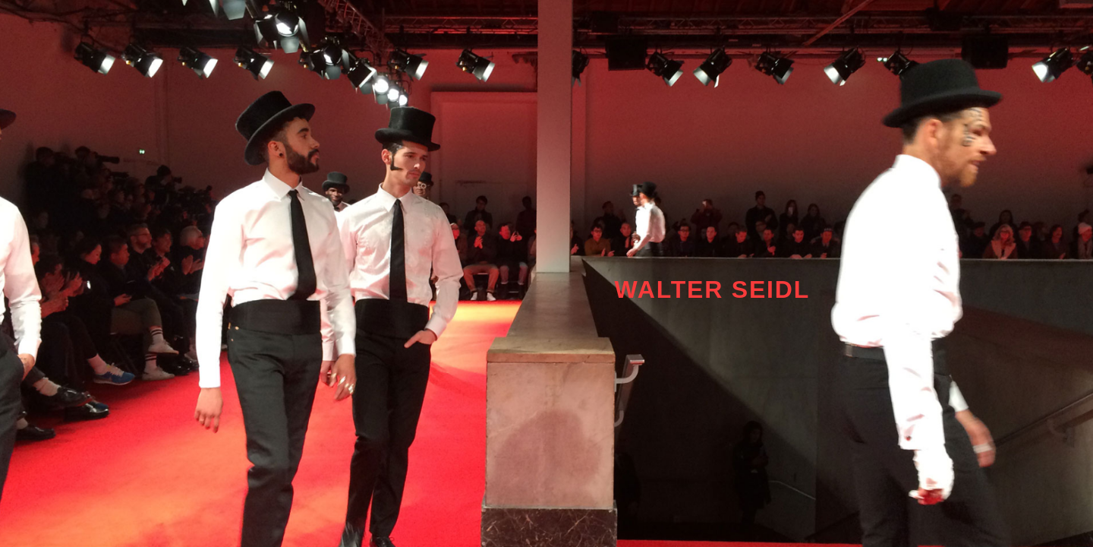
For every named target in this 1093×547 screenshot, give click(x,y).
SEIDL (771, 289)
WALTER (673, 289)
